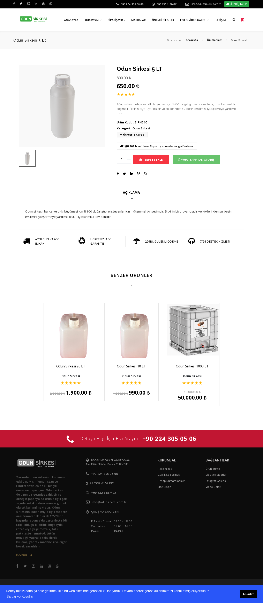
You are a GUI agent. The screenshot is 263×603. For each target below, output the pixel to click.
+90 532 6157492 (167, 4)
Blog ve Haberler (216, 470)
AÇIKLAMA (131, 192)
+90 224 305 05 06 (132, 4)
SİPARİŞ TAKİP (236, 4)
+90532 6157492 (102, 478)
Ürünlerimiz (213, 464)
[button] (234, 20)
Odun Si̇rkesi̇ (141, 128)
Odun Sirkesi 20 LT (67, 366)
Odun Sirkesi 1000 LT (195, 366)
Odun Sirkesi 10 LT (131, 366)
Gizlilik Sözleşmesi (169, 470)
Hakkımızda (165, 464)
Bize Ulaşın (164, 482)
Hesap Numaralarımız (171, 476)
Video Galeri (213, 482)
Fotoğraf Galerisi (216, 476)
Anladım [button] (248, 594)
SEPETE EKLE (151, 159)
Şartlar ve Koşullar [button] (20, 596)
